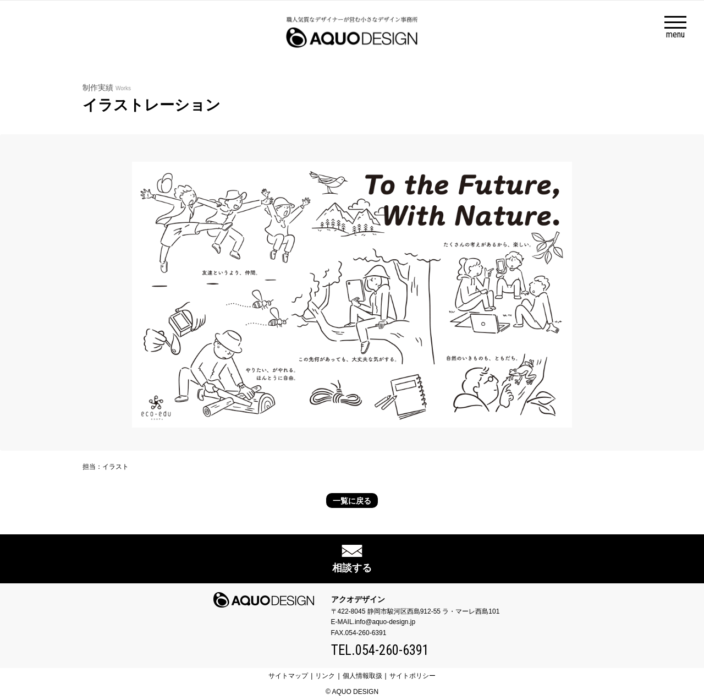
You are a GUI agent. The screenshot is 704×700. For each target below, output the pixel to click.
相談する (352, 567)
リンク (325, 676)
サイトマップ (288, 676)
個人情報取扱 (362, 676)
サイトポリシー (412, 676)
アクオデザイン (358, 599)
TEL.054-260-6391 (380, 650)
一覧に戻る (352, 500)
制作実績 (106, 87)
